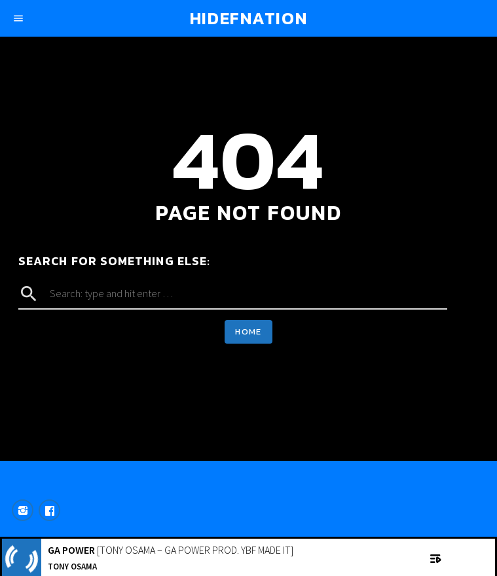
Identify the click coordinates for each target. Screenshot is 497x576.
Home (248, 331)
